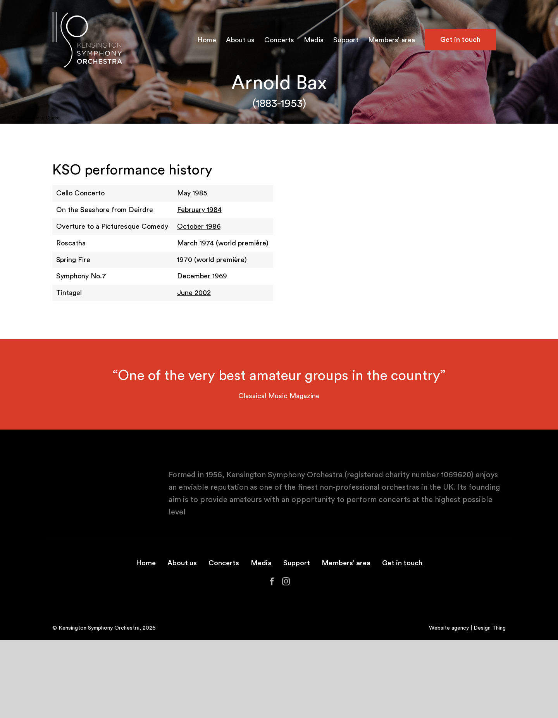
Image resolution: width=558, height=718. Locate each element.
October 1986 (198, 226)
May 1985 (192, 193)
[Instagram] (286, 581)
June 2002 (194, 292)
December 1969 (202, 276)
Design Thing (490, 628)
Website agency (449, 628)
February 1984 (199, 209)
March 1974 (195, 243)
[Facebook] (272, 581)
